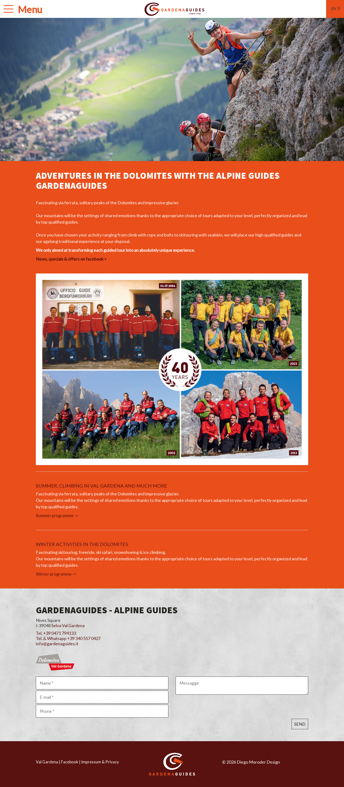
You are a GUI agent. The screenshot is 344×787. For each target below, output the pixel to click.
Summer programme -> (57, 515)
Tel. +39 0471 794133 (56, 633)
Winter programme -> (56, 574)
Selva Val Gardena (68, 625)
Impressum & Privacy (100, 761)
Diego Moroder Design (258, 762)
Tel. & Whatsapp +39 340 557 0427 (68, 638)
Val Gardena (47, 761)
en (335, 8)
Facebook (69, 761)
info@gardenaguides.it (57, 643)
